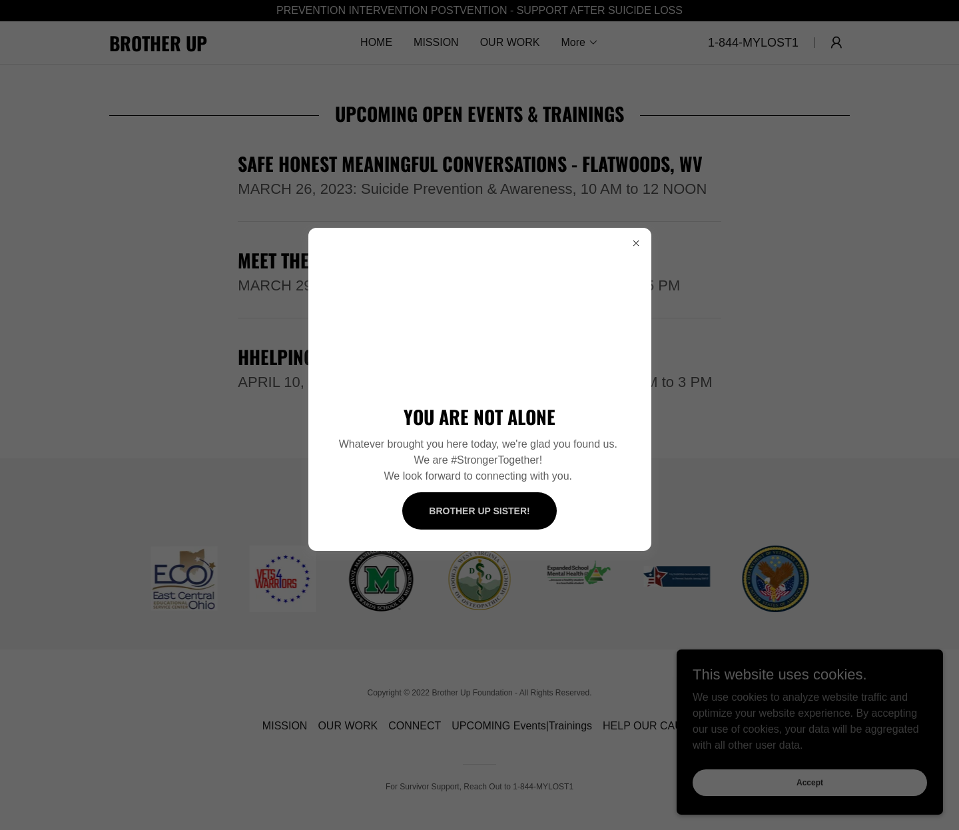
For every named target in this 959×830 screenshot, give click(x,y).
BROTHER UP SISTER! (479, 511)
